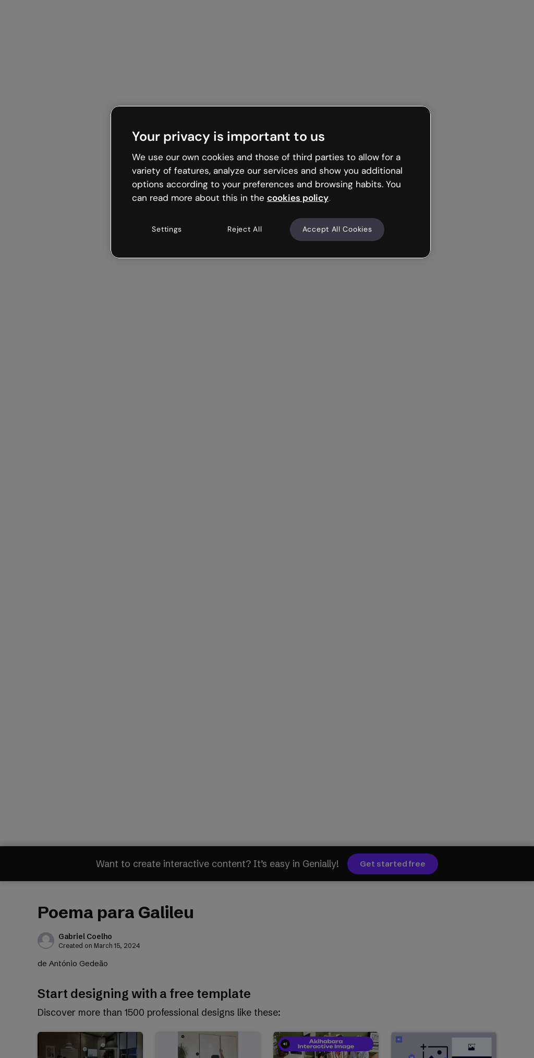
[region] (271, 182)
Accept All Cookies (337, 229)
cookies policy (298, 197)
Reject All (244, 229)
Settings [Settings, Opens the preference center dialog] (167, 229)
